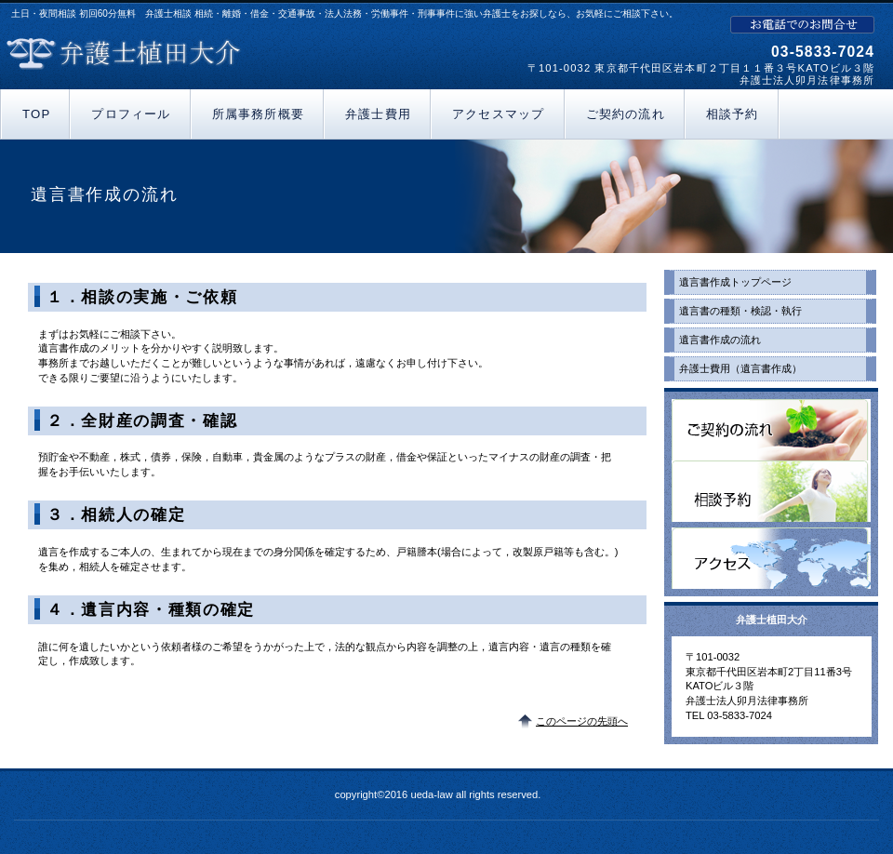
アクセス (772, 558)
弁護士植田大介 (221, 53)
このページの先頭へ (582, 721)
